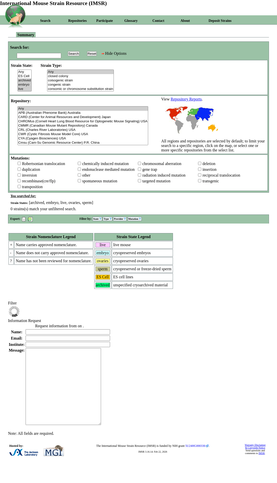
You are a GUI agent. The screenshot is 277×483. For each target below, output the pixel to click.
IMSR (261, 468)
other (86, 175)
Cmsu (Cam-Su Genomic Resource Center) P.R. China (83, 143)
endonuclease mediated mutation (108, 169)
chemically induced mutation (105, 164)
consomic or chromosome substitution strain (80, 89)
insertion (210, 169)
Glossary (131, 21)
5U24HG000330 (195, 461)
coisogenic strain (80, 80)
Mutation (134, 219)
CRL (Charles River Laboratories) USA (83, 130)
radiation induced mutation (164, 175)
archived (24, 80)
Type (107, 219)
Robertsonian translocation (43, 164)
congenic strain (80, 85)
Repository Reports (186, 99)
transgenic (211, 181)
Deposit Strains (220, 21)
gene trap (149, 169)
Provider (120, 219)
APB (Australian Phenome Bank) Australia (83, 113)
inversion (29, 175)
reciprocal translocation (221, 175)
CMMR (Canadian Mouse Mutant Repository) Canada (83, 126)
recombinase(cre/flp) (38, 181)
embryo (24, 85)
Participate (104, 21)
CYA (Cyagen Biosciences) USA (83, 138)
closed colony (80, 76)
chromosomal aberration (161, 164)
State (97, 219)
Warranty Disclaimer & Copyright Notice (255, 461)
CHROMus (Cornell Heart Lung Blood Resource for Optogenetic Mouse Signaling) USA (83, 121)
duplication (31, 169)
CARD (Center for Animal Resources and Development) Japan (83, 117)
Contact (158, 21)
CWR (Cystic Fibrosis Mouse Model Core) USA (83, 134)
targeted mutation (156, 181)
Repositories (77, 21)
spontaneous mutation (99, 181)
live (24, 89)
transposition (32, 187)
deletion (209, 164)
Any (24, 72)
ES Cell (24, 76)
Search (45, 21)
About (185, 21)
